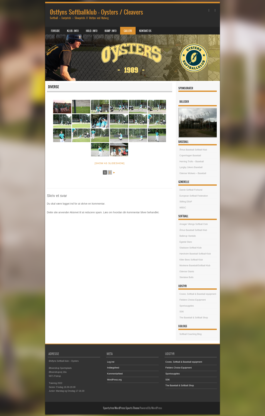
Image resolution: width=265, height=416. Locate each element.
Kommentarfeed (114, 373)
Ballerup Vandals (187, 236)
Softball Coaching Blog (190, 334)
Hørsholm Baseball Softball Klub (195, 253)
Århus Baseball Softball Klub (193, 149)
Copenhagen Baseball (190, 155)
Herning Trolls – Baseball (191, 161)
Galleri (128, 31)
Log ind (110, 362)
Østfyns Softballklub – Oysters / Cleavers (96, 12)
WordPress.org (114, 379)
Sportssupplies (186, 306)
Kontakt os (145, 31)
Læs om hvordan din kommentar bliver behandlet (131, 212)
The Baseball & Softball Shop (193, 317)
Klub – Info (73, 31)
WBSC (182, 207)
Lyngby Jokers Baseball (190, 167)
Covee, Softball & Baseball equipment (197, 294)
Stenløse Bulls (186, 277)
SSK (181, 311)
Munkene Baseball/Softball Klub (194, 265)
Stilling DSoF (185, 201)
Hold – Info (91, 31)
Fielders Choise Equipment (192, 300)
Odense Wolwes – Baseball (192, 173)
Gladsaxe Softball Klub (190, 247)
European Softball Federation (193, 196)
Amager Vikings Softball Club (193, 224)
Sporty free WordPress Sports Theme (121, 408)
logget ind (68, 203)
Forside (55, 31)
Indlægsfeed (113, 367)
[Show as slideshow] (109, 163)
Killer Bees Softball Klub (191, 259)
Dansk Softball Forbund (190, 190)
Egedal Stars (185, 242)
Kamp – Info (110, 31)
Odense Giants (186, 271)
